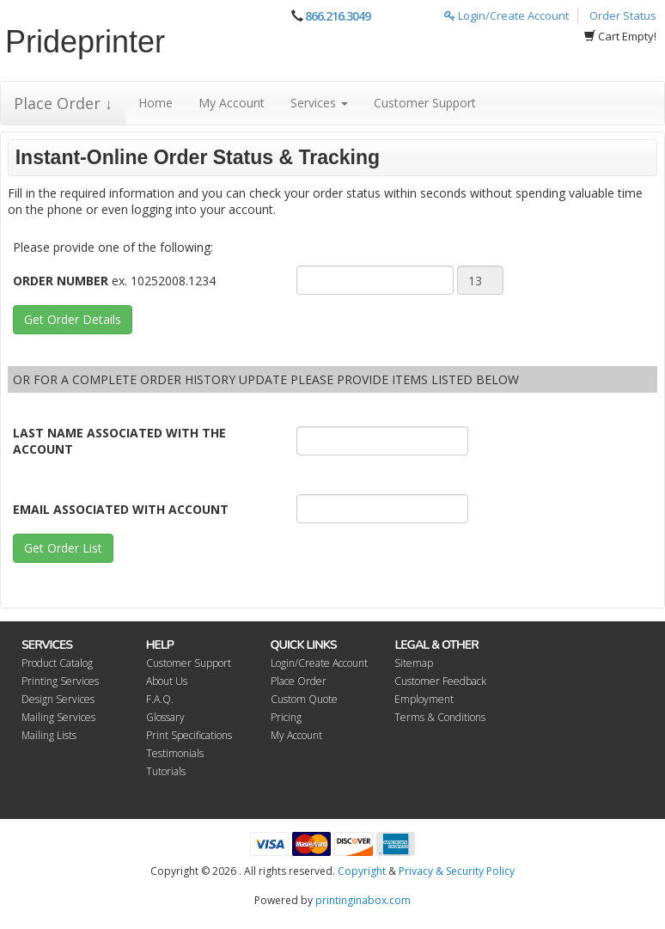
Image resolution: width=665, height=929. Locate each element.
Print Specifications (189, 735)
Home (155, 103)
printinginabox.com (363, 900)
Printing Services (60, 681)
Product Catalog (57, 663)
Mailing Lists (48, 735)
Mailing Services (58, 717)
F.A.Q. (160, 699)
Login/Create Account (506, 15)
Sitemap (413, 663)
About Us (166, 681)
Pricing (286, 717)
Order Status (622, 15)
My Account (231, 103)
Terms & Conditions (439, 717)
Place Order (298, 681)
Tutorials (166, 771)
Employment (424, 699)
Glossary (165, 717)
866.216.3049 (337, 16)
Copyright (362, 871)
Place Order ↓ (63, 103)
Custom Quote (304, 699)
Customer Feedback (440, 681)
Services (319, 103)
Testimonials (175, 753)
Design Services (58, 699)
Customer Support (425, 103)
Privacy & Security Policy (457, 871)
